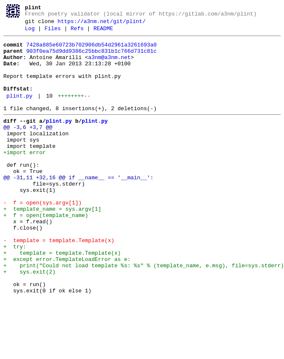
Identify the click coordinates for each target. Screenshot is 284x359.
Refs (77, 32)
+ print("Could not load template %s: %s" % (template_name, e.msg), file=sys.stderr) (143, 312)
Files (52, 32)
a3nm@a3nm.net (109, 65)
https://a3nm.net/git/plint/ (102, 24)
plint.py (19, 111)
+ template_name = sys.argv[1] (52, 244)
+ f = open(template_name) (45, 252)
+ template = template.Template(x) (62, 297)
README (103, 32)
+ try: (14, 289)
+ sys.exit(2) (29, 319)
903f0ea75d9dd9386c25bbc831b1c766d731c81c (91, 57)
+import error (24, 176)
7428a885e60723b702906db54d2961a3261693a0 (91, 50)
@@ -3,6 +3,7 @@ (27, 146)
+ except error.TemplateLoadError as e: (66, 304)
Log (30, 32)
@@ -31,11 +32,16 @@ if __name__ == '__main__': (78, 206)
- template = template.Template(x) (58, 282)
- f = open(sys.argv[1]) (42, 236)
